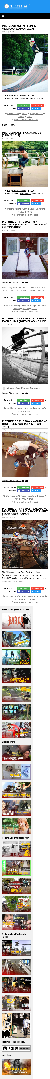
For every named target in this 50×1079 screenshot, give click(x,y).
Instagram (38, 105)
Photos (21, 116)
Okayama (25, 306)
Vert (16, 499)
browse (24, 1042)
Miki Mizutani (13, 113)
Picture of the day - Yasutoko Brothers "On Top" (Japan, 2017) (24, 424)
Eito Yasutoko (12, 496)
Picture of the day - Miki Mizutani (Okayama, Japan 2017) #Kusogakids (24, 224)
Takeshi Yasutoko (28, 496)
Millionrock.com (13, 572)
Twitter (37, 108)
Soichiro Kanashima (15, 408)
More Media (25, 98)
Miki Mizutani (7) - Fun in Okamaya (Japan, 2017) (19, 27)
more (25, 609)
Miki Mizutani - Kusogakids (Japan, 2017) (21, 134)
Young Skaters (36, 113)
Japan (24, 113)
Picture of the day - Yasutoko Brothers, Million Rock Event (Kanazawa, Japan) (25, 511)
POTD (29, 116)
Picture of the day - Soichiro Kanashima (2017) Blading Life (24, 320)
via (32, 95)
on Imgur (18, 95)
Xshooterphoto (7, 581)
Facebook (24, 108)
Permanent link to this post (26, 119)
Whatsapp (24, 105)
